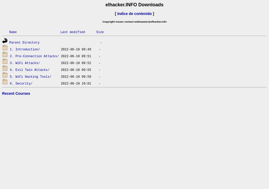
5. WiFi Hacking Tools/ (30, 76)
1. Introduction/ (25, 49)
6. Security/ (21, 83)
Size (100, 32)
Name (13, 32)
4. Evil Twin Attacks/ (29, 69)
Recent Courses (16, 93)
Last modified (72, 32)
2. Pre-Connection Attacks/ (34, 56)
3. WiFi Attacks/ (25, 63)
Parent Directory (24, 42)
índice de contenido (134, 14)
